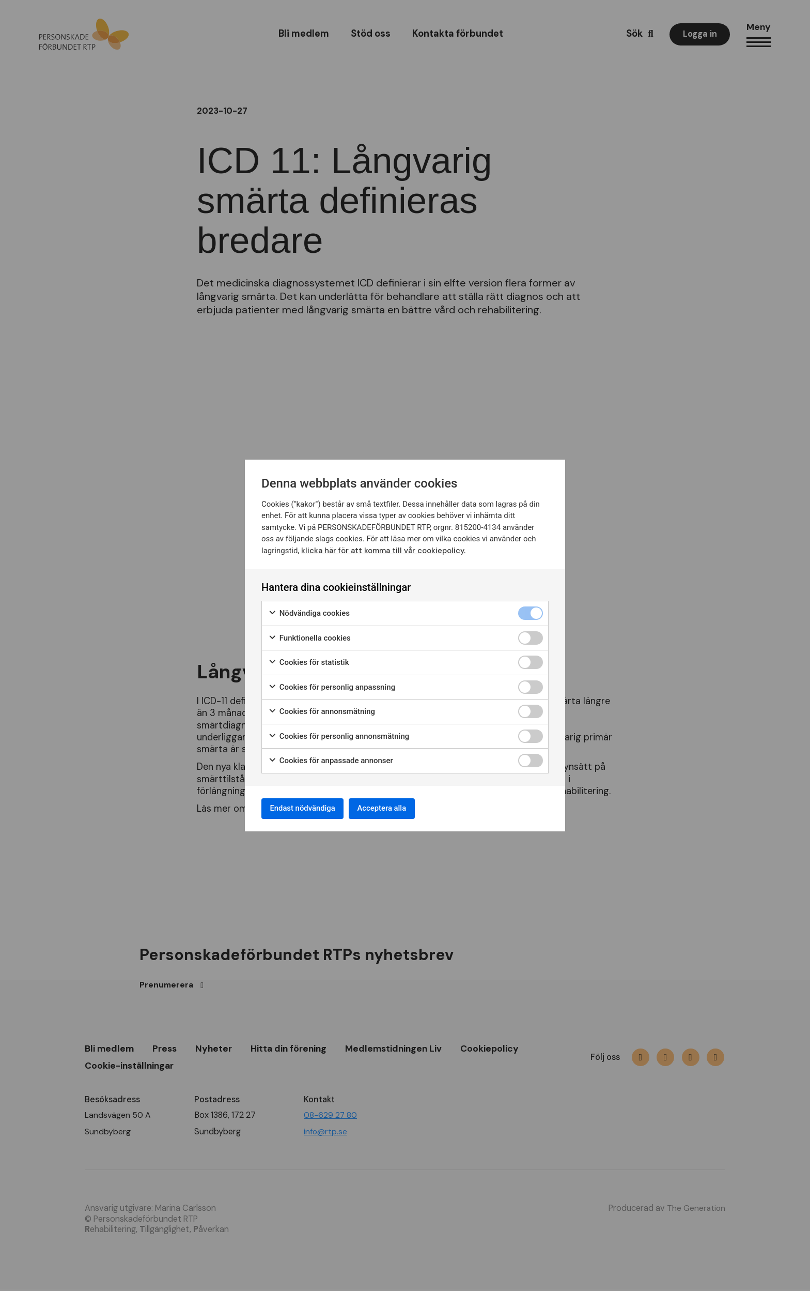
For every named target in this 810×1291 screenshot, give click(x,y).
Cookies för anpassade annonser (330, 759)
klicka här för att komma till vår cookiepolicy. (383, 548)
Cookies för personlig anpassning (331, 685)
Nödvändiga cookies (309, 611)
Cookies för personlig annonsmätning (338, 734)
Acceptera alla (395, 808)
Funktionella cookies (309, 636)
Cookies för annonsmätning (321, 710)
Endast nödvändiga (307, 808)
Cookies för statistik (308, 660)
